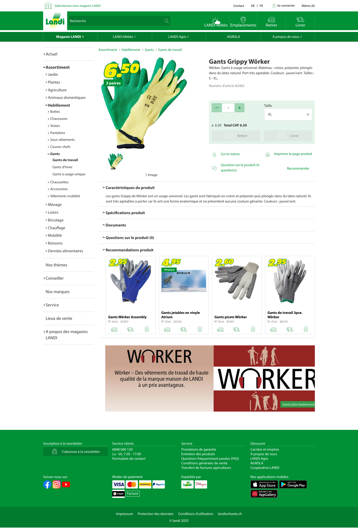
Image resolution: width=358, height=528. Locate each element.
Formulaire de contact (129, 458)
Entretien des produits (198, 454)
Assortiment (58, 67)
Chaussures (59, 118)
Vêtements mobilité (65, 196)
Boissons (55, 243)
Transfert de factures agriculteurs (206, 467)
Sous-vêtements (62, 139)
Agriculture (57, 89)
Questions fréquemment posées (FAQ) (210, 458)
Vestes (55, 125)
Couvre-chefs (60, 146)
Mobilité (55, 235)
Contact (238, 5)
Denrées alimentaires (65, 250)
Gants (55, 154)
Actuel (51, 54)
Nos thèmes (56, 265)
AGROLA (233, 36)
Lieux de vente (59, 318)
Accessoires (59, 189)
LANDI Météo (123, 36)
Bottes (55, 111)
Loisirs (53, 212)
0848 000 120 (122, 449)
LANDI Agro (177, 36)
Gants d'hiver (62, 167)
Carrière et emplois (264, 449)
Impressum (124, 514)
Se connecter (286, 5)
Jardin (53, 74)
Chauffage (56, 227)
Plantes (54, 82)
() (308, 5)
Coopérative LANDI (264, 467)
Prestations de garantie (198, 449)
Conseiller (55, 278)
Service (52, 304)
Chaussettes (59, 182)
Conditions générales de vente (204, 463)
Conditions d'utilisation (195, 514)
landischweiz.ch (230, 514)
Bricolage (55, 220)
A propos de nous (285, 36)
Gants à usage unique (69, 174)
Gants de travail (65, 160)
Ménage (55, 204)
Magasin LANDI (68, 36)
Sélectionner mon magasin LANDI (78, 5)
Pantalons (57, 133)
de (253, 5)
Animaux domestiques (67, 97)
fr (261, 5)
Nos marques (58, 291)
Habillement (59, 105)
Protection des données (156, 514)
